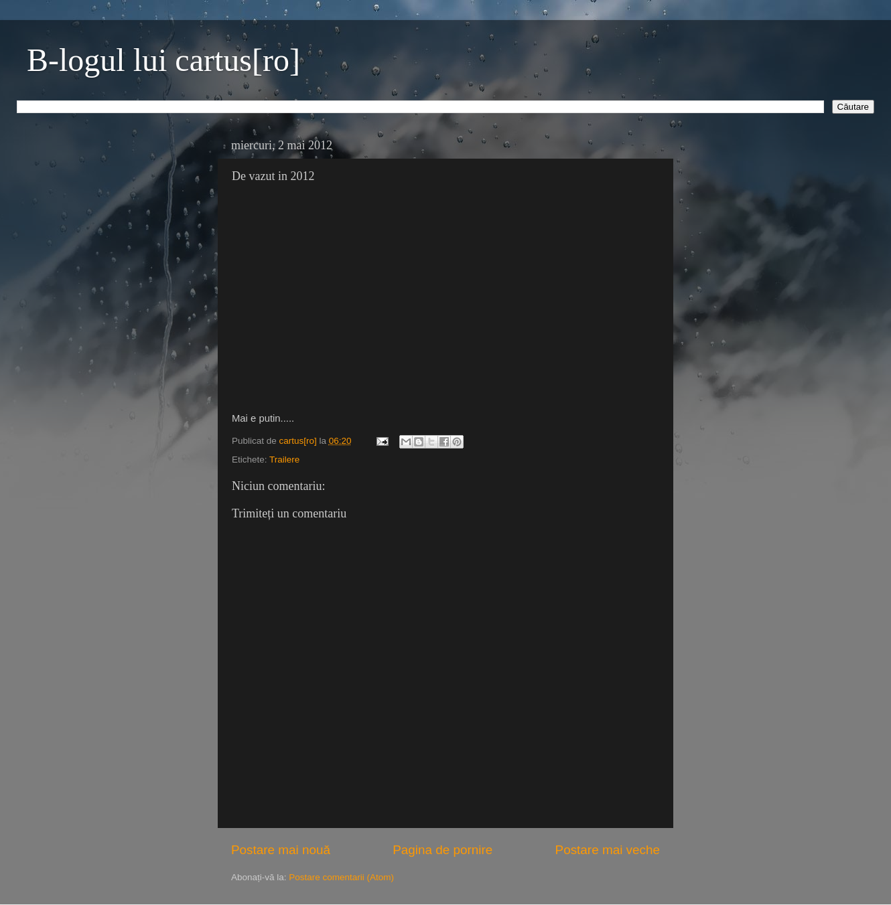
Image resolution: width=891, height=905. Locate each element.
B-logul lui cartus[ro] (163, 60)
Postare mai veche (607, 850)
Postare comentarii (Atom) (341, 877)
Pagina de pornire (442, 850)
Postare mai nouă (280, 850)
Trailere (284, 460)
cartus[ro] (299, 441)
